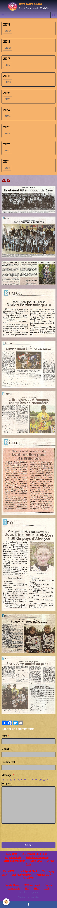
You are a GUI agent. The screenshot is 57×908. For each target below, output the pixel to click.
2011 (7, 167)
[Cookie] (6, 901)
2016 (8, 82)
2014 (8, 116)
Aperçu (7, 783)
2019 (8, 30)
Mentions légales (28, 892)
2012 (7, 150)
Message (6, 775)
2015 (7, 99)
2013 (7, 133)
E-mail (5, 748)
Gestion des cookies (28, 897)
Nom (4, 735)
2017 (7, 64)
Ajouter (28, 844)
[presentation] (25, 833)
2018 (8, 47)
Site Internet (8, 762)
